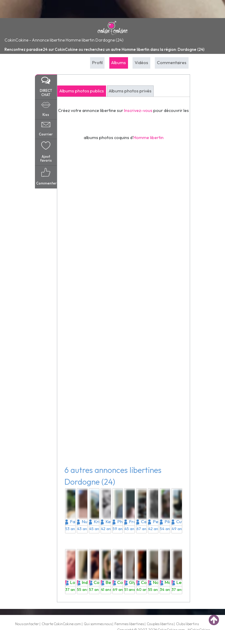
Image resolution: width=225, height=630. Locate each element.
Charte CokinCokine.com (61, 624)
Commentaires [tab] (171, 62)
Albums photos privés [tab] (130, 91)
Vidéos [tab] (141, 62)
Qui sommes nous (98, 624)
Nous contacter (27, 624)
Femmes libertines (129, 624)
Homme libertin (148, 137)
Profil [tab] (97, 62)
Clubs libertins (187, 624)
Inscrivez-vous (138, 110)
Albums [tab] (118, 62)
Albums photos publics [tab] (81, 91)
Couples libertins (160, 624)
